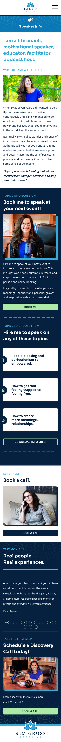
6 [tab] (33, 622)
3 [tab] (17, 622)
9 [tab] (48, 622)
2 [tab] (12, 622)
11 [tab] (25, 627)
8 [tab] (43, 622)
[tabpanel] (30, 593)
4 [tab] (22, 622)
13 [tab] (35, 627)
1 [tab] (7, 622)
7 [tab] (38, 622)
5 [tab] (28, 622)
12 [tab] (30, 627)
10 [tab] (54, 622)
